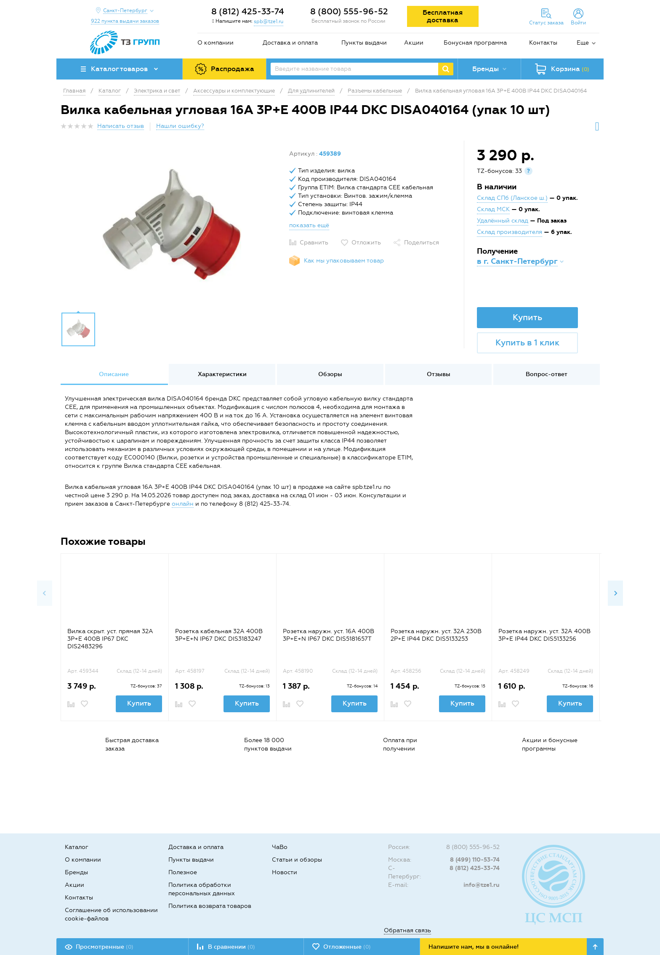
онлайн (183, 503)
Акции (413, 42)
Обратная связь (407, 930)
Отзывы (438, 374)
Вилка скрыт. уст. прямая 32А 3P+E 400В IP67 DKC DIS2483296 (110, 639)
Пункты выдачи (364, 42)
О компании (215, 42)
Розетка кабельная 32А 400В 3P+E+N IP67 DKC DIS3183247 (219, 635)
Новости (284, 872)
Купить (527, 317)
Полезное (182, 872)
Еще (583, 42)
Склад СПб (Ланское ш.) (512, 198)
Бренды (76, 872)
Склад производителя (509, 232)
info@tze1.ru (481, 885)
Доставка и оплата (290, 42)
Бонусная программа (475, 42)
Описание (114, 374)
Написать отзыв (120, 126)
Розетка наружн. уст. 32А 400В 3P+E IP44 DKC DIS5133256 (544, 635)
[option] (172, 228)
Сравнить (314, 242)
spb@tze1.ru (268, 21)
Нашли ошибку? (180, 126)
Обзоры (330, 374)
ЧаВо (279, 847)
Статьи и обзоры (297, 859)
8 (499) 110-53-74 (475, 859)
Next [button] (615, 593)
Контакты (543, 42)
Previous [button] (44, 593)
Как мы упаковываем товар (344, 260)
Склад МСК (493, 209)
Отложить (366, 242)
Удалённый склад (502, 220)
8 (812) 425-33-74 (247, 11)
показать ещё (309, 225)
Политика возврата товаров (209, 906)
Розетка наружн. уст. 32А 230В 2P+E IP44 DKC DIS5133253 (436, 635)
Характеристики (222, 374)
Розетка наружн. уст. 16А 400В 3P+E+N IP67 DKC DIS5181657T (328, 635)
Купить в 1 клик (527, 342)
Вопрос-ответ (546, 374)
